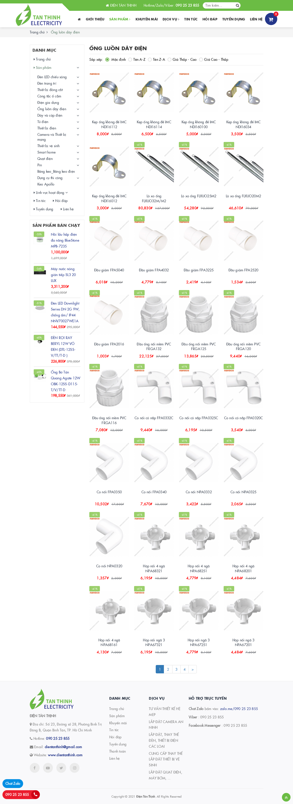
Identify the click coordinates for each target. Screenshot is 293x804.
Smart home (46, 152)
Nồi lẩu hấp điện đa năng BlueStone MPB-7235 (65, 240)
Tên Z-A (156, 59)
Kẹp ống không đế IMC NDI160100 (199, 124)
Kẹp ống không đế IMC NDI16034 (243, 124)
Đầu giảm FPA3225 (199, 269)
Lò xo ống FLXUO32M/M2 (154, 198)
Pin (39, 164)
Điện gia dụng (48, 102)
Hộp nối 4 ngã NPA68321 (154, 568)
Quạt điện (45, 158)
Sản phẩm (120, 19)
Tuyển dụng (233, 19)
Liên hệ (256, 19)
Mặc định (115, 59)
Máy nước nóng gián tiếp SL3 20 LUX (63, 274)
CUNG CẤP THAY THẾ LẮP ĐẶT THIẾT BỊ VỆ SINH (166, 759)
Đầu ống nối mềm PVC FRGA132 (154, 346)
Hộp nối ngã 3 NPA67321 (154, 642)
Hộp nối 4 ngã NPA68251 (199, 568)
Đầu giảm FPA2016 (109, 343)
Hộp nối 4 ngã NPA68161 (109, 642)
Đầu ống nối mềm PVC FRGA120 (243, 346)
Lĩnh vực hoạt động (49, 192)
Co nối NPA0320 (109, 565)
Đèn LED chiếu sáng (52, 76)
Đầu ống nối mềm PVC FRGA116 (109, 420)
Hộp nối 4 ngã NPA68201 (243, 568)
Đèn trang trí (46, 83)
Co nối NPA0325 (244, 491)
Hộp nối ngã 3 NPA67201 (243, 642)
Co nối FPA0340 (154, 491)
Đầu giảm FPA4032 (154, 269)
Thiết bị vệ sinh (48, 145)
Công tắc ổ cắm (49, 95)
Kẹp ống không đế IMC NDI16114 (154, 124)
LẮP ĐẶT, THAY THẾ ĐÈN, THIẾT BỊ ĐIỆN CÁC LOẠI (164, 740)
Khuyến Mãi (147, 19)
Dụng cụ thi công (50, 177)
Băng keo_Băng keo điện (56, 171)
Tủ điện (42, 121)
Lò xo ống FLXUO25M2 (198, 195)
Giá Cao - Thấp (213, 59)
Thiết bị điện (46, 127)
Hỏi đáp (209, 19)
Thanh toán (117, 751)
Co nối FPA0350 (109, 491)
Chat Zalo (12, 783)
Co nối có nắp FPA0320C (243, 417)
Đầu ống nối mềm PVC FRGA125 (199, 346)
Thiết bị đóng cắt (50, 89)
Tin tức (191, 19)
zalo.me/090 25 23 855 (239, 708)
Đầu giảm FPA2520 (243, 269)
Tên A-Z (136, 59)
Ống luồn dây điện (51, 108)
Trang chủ (37, 32)
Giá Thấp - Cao (182, 59)
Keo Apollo (46, 184)
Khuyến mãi (118, 722)
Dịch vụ (171, 19)
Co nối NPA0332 (199, 491)
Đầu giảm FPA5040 (109, 269)
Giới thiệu (95, 19)
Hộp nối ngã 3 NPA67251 (199, 642)
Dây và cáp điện (49, 115)
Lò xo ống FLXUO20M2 (243, 195)
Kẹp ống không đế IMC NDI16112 (109, 124)
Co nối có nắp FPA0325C (198, 417)
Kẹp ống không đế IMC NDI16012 (109, 198)
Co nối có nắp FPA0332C (154, 417)
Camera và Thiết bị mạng (51, 137)
